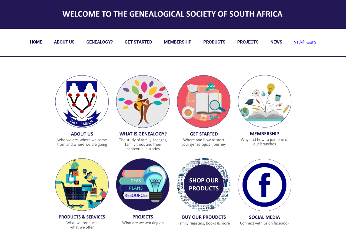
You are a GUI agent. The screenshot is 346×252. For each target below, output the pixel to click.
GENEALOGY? (99, 42)
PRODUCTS (214, 42)
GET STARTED (138, 42)
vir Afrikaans (305, 42)
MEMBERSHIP (178, 42)
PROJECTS (248, 42)
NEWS (276, 42)
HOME (36, 42)
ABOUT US (64, 42)
